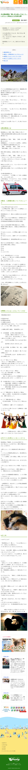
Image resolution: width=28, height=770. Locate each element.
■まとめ (6, 60)
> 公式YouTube (4, 744)
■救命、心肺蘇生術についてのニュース (13, 54)
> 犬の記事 (3, 746)
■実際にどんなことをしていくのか (12, 56)
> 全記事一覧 (3, 742)
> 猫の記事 (3, 748)
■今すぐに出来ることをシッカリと (12, 58)
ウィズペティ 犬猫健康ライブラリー (7, 7)
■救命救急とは (7, 52)
